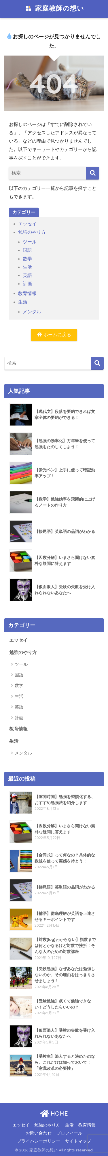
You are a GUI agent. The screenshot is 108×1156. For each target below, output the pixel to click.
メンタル (32, 311)
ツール (30, 241)
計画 (27, 283)
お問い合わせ (39, 1133)
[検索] (92, 173)
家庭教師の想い (54, 9)
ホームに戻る (54, 334)
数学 (27, 258)
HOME (54, 1113)
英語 (27, 275)
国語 (27, 250)
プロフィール (69, 1133)
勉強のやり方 (32, 232)
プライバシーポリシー (38, 1141)
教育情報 (27, 293)
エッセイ (27, 223)
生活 (27, 267)
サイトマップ (78, 1141)
